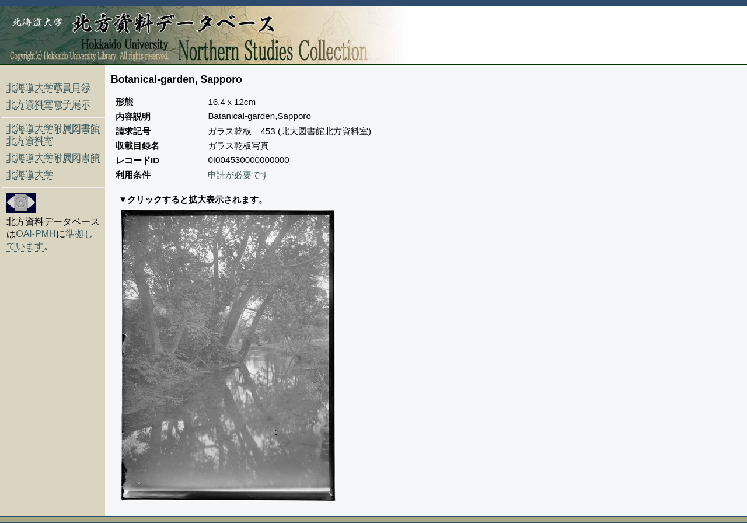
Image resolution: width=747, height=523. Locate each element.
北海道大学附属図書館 (53, 157)
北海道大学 (29, 174)
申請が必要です (238, 175)
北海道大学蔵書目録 (48, 87)
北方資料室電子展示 (48, 104)
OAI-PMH (35, 234)
